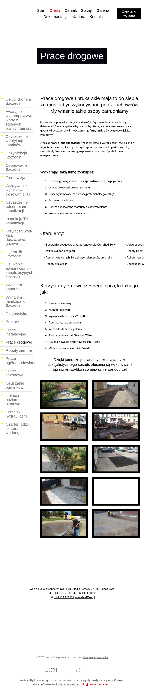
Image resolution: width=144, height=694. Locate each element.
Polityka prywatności (95, 657)
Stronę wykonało (50, 669)
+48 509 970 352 (64, 597)
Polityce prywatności (68, 684)
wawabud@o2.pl (85, 597)
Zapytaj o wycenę (129, 14)
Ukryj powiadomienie (94, 684)
